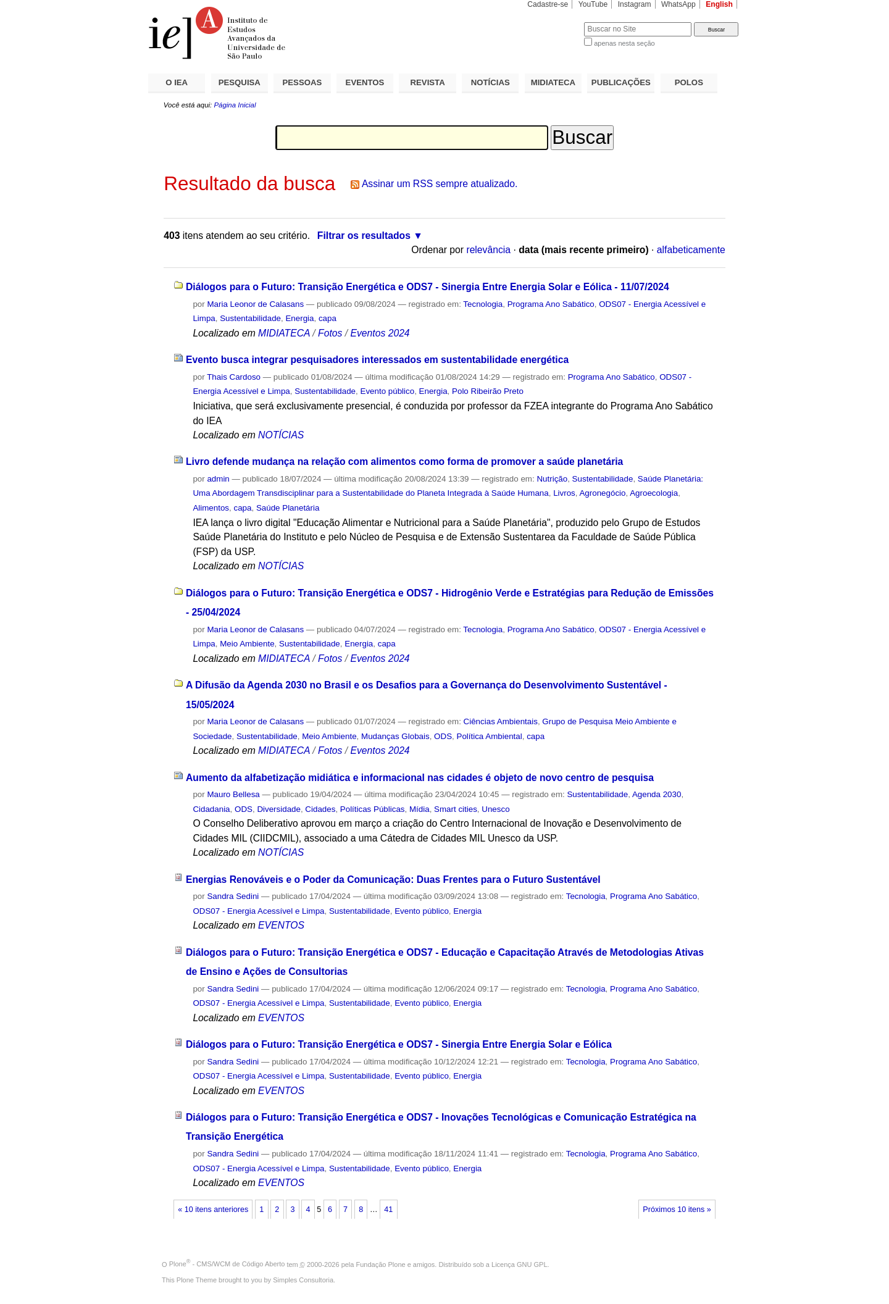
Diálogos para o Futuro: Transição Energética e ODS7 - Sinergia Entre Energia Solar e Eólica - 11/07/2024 (427, 287)
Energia (299, 318)
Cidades (320, 809)
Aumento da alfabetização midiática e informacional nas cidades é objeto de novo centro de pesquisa (420, 777)
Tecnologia (483, 304)
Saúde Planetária (288, 507)
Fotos (330, 333)
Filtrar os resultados (364, 235)
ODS (443, 736)
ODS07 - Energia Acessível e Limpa (258, 911)
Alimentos (211, 507)
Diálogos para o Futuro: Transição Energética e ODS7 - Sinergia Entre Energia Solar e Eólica (399, 1044)
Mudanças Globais (395, 736)
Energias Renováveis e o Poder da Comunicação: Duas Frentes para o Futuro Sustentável (393, 879)
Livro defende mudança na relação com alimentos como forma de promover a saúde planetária (404, 461)
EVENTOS (365, 82)
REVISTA (428, 82)
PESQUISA (240, 82)
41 (388, 1209)
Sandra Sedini (233, 896)
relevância (488, 249)
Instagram (634, 4)
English (719, 4)
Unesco (495, 809)
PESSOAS (302, 82)
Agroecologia (654, 493)
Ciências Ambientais (501, 721)
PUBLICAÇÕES (621, 82)
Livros (564, 493)
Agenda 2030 (657, 794)
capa (327, 318)
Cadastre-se (547, 4)
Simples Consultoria (303, 1280)
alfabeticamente (691, 249)
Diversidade (279, 809)
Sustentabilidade (250, 318)
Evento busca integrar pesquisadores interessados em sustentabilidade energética (377, 359)
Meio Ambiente (247, 643)
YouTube (593, 4)
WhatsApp (678, 4)
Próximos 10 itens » (677, 1209)
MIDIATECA (553, 82)
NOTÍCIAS (490, 82)
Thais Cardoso (234, 377)
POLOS (689, 82)
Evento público (387, 391)
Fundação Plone (381, 1264)
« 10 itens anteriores (213, 1209)
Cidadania (211, 809)
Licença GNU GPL (519, 1264)
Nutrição (551, 478)
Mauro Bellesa (233, 794)
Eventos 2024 (379, 333)
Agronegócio (602, 493)
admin (218, 478)
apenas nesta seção (624, 43)
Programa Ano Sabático (551, 304)
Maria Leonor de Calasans (255, 304)
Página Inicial (235, 105)
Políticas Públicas (372, 809)
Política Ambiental (489, 736)
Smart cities (455, 809)
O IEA (176, 82)
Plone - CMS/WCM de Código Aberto (227, 1264)
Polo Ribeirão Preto (488, 391)
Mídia (419, 809)
